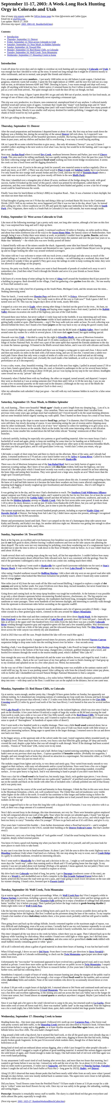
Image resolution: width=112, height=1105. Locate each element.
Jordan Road (17, 154)
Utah (105, 69)
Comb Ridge (104, 853)
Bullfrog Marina (49, 573)
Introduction (13, 36)
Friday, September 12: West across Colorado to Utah (31, 42)
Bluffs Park (78, 175)
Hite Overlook (8, 619)
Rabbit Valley (86, 329)
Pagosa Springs (8, 898)
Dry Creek (46, 154)
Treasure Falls (47, 900)
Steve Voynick (96, 951)
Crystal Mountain (49, 990)
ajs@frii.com (19, 19)
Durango (68, 873)
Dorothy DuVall (9, 513)
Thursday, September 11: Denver (22, 39)
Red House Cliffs (85, 715)
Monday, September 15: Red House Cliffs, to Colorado (32, 50)
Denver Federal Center (80, 828)
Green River (86, 456)
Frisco (74, 296)
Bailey (83, 1068)
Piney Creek (64, 170)
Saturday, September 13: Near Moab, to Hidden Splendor (33, 44)
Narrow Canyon (98, 639)
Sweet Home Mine (61, 232)
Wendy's (16, 876)
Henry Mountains (82, 611)
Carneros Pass (82, 1022)
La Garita (99, 1003)
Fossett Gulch (57, 881)
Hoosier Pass (40, 296)
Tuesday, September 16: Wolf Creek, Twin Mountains (32, 52)
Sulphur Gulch (82, 170)
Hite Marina (97, 627)
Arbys (74, 456)
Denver (65, 134)
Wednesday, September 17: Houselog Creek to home (31, 55)
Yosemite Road (90, 172)
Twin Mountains (72, 954)
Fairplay (105, 1065)
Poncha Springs (92, 1065)
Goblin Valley (37, 497)
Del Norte (44, 951)
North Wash (84, 616)
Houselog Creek (49, 1024)
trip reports (19, 16)
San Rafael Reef (56, 464)
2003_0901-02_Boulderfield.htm (36, 24)
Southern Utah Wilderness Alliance (88, 492)
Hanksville (71, 459)
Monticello (26, 860)
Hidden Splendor (22, 500)
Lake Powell (76, 568)
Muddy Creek (48, 500)
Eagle (32, 306)
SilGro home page (42, 16)
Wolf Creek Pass (71, 895)
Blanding (5, 853)
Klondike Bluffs (66, 337)
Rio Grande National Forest (77, 876)
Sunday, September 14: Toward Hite (24, 47)
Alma (59, 278)
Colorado (93, 69)
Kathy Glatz (93, 510)
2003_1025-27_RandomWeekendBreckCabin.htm (41, 1101)
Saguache (53, 1065)
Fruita (43, 309)
